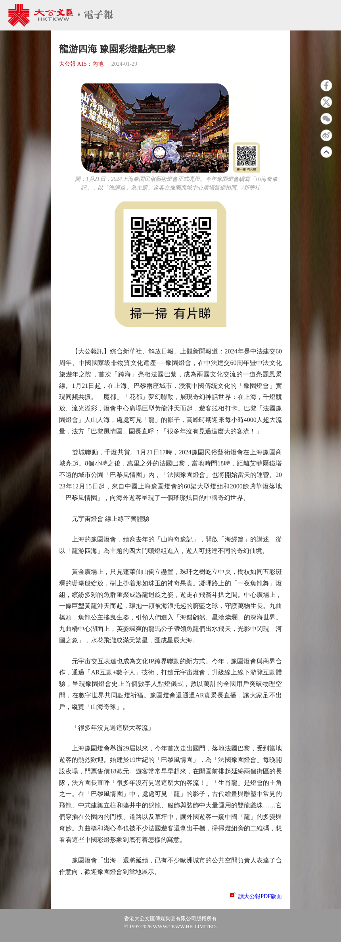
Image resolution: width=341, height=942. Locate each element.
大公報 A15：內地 (81, 64)
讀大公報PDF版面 (260, 896)
